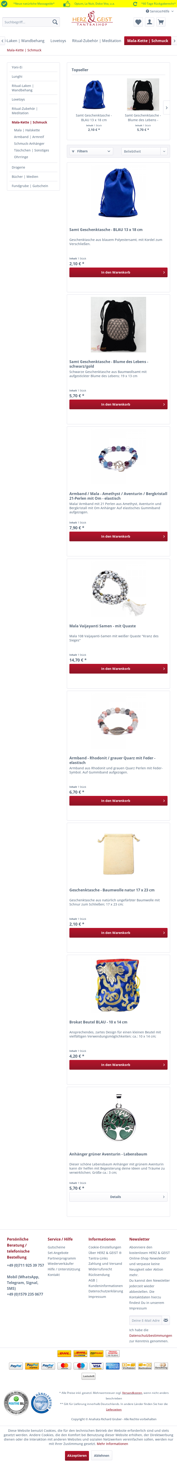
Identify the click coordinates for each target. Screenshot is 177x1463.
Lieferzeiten (114, 1409)
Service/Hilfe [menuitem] (158, 11)
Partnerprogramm (62, 1258)
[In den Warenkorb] (118, 272)
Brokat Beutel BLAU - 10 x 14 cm (98, 1022)
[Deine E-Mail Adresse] (145, 1320)
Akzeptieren (77, 1455)
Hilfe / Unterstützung (64, 1269)
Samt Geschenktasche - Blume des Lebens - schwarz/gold (143, 117)
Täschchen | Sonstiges (31, 150)
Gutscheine (56, 1247)
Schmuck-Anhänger (29, 143)
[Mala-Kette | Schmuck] (147, 40)
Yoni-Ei (17, 67)
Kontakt (54, 1274)
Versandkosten (132, 1393)
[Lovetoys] (58, 40)
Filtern (80, 151)
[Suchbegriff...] (31, 22)
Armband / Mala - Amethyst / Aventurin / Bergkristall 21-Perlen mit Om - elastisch (118, 496)
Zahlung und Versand (105, 1263)
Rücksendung (99, 1274)
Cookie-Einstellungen (104, 1247)
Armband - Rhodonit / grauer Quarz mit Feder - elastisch (112, 760)
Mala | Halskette (27, 130)
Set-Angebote (58, 1252)
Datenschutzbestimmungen (150, 1335)
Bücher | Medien (25, 176)
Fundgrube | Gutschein (30, 186)
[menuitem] (31, 22)
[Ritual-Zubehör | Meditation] (96, 40)
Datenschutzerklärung (105, 1291)
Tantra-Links (98, 1258)
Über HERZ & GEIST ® (105, 1252)
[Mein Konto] (149, 22)
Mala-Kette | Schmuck (29, 122)
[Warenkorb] (160, 22)
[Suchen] (55, 22)
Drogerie (18, 167)
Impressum (97, 1296)
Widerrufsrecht (100, 1269)
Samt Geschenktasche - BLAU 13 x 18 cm (94, 117)
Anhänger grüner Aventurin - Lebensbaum (108, 1154)
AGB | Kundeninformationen (105, 1283)
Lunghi (17, 76)
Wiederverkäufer (61, 1263)
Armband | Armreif (29, 137)
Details (137, 1196)
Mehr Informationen (112, 1443)
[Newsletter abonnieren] (166, 1320)
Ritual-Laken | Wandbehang (23, 87)
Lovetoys (18, 99)
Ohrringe (21, 157)
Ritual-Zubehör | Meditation (25, 110)
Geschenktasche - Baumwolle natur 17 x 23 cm (112, 890)
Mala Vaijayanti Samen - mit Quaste (102, 626)
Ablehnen (101, 1455)
